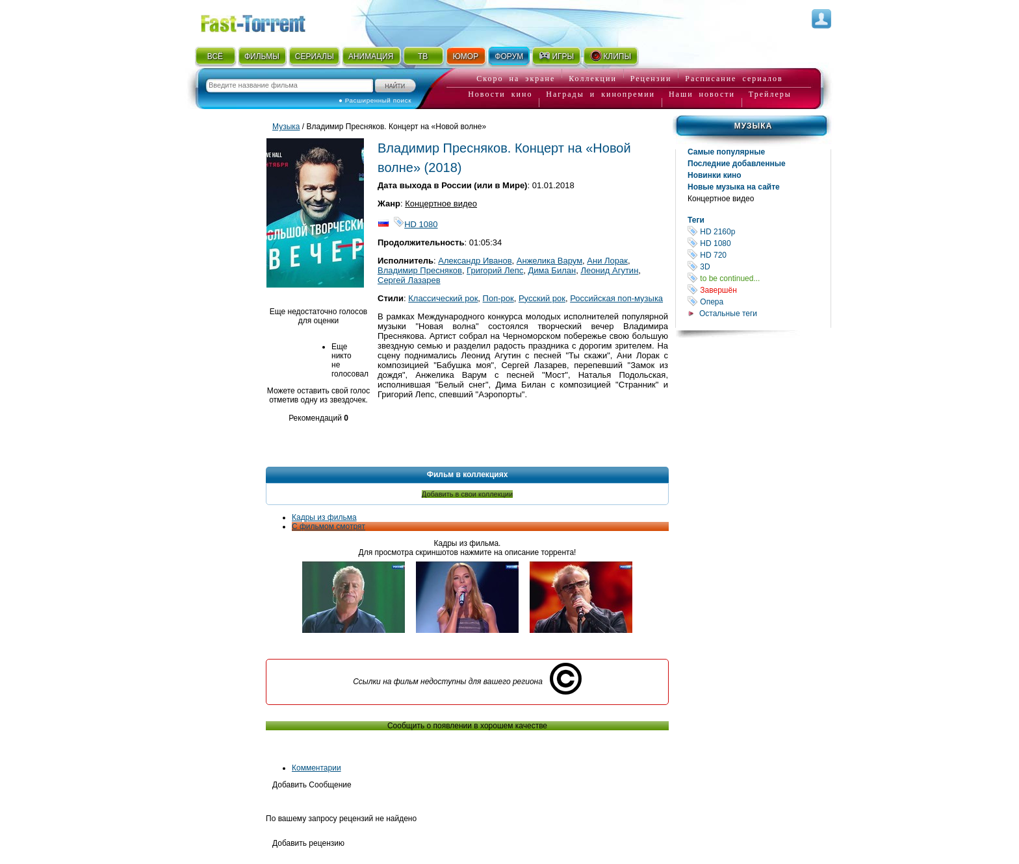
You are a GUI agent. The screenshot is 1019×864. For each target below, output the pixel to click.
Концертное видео (721, 198)
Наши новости (702, 94)
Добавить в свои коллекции (467, 494)
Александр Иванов (474, 260)
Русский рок (542, 298)
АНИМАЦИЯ (370, 56)
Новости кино (500, 94)
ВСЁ (215, 56)
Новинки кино (715, 175)
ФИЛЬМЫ (261, 56)
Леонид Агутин (609, 270)
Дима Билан (552, 270)
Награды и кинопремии (600, 94)
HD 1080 (759, 243)
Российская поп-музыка (616, 298)
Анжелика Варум (549, 260)
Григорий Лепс (495, 270)
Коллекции (593, 78)
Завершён (759, 290)
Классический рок (443, 298)
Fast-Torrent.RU (266, 21)
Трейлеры (770, 94)
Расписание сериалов (733, 78)
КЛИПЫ (610, 56)
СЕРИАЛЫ (314, 56)
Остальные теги (728, 313)
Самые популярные (726, 151)
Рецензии (651, 78)
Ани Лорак (607, 260)
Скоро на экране (515, 78)
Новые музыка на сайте (734, 186)
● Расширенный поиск (375, 100)
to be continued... (759, 278)
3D (759, 266)
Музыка (753, 125)
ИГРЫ (556, 56)
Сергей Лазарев (409, 280)
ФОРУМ (509, 56)
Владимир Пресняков (420, 270)
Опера (759, 301)
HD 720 (759, 255)
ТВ (423, 56)
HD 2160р (759, 231)
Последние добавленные (737, 163)
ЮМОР (465, 56)
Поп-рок (498, 298)
